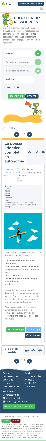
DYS (9, 87)
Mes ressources (11, 386)
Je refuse (16, 421)
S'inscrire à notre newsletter (19, 406)
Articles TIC (30, 383)
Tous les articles (33, 376)
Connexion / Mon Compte (30, 3)
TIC (18, 87)
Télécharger (16, 329)
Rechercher (16, 96)
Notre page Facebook (15, 401)
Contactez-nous (11, 394)
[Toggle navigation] (41, 8)
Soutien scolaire (12, 398)
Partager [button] (34, 329)
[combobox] (19, 53)
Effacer (32, 96)
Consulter (33, 335)
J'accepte (6, 421)
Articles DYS (31, 379)
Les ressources (10, 376)
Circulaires (30, 386)
